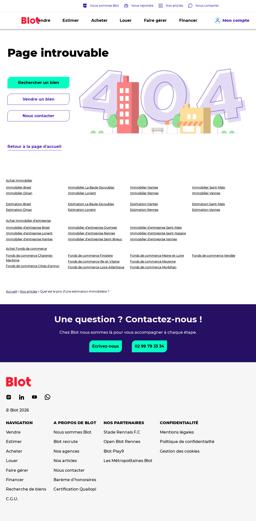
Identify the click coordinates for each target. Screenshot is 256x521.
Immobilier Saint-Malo (208, 187)
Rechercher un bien (38, 82)
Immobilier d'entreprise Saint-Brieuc (95, 239)
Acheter (99, 20)
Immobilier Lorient (82, 193)
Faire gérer (155, 20)
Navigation (19, 423)
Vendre (13, 432)
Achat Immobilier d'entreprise (28, 220)
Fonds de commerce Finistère (90, 255)
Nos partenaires (124, 423)
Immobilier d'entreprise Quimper (92, 227)
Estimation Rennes (144, 210)
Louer (126, 20)
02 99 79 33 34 (149, 346)
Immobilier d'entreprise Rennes (91, 233)
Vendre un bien (39, 99)
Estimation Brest (18, 204)
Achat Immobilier (19, 180)
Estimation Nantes (144, 204)
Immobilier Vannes (206, 193)
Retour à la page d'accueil (34, 146)
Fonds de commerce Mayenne (153, 261)
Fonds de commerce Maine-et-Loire (157, 255)
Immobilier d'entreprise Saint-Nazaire (158, 233)
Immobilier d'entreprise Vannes (153, 239)
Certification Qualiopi (75, 489)
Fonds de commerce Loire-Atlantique (96, 267)
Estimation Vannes (206, 210)
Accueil (11, 291)
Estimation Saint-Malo (208, 204)
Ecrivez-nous (105, 346)
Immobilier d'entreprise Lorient (29, 233)
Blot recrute (66, 441)
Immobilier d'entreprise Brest (28, 227)
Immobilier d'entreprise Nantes (29, 239)
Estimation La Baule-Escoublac (91, 204)
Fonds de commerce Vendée (213, 255)
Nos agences (66, 451)
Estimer (70, 20)
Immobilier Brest (18, 187)
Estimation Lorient (82, 210)
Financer (188, 20)
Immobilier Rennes (144, 193)
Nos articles (174, 5)
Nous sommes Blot (72, 432)
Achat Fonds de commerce (26, 248)
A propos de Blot (75, 423)
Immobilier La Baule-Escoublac (91, 187)
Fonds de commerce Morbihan (153, 267)
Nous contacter (38, 115)
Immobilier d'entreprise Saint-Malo (156, 227)
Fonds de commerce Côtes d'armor (32, 266)
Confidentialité (179, 423)
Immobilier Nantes (144, 187)
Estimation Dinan (19, 210)
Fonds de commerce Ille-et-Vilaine (93, 261)
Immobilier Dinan (19, 193)
